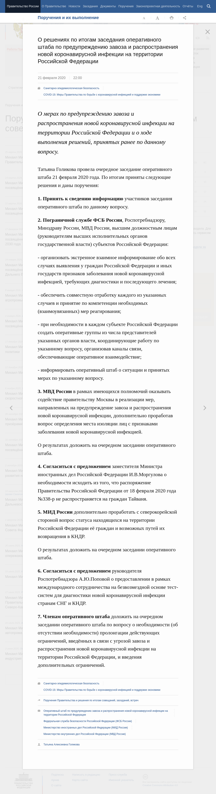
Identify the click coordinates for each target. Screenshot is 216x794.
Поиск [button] (209, 6)
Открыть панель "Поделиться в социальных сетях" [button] (185, 18)
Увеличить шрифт (158, 18)
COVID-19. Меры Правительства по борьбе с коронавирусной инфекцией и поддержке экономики (102, 94)
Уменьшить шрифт (144, 18)
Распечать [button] (171, 18)
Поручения (126, 6)
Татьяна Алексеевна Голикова (62, 744)
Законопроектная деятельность (158, 6)
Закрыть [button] (211, 35)
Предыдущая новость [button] (204, 407)
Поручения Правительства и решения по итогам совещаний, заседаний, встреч (91, 700)
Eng (199, 6)
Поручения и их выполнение (68, 17)
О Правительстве (54, 6)
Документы (108, 6)
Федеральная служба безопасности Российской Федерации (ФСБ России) (88, 721)
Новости (74, 6)
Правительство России (23, 6)
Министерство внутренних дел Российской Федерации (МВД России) (85, 734)
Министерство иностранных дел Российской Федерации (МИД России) (86, 727)
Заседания (90, 6)
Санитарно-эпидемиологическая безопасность (71, 88)
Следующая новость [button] (11, 407)
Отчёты (188, 6)
